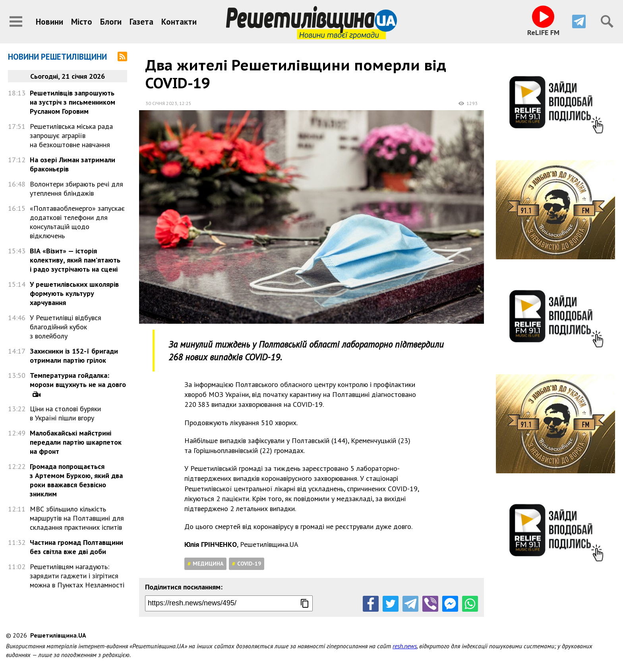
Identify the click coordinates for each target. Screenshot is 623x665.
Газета (141, 21)
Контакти (179, 21)
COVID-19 (249, 563)
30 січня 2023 (161, 103)
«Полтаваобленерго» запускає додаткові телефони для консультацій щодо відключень (77, 222)
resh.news (405, 646)
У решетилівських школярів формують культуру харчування (74, 293)
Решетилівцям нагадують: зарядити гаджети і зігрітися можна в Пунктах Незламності (77, 575)
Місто (81, 21)
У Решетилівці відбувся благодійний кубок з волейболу (65, 326)
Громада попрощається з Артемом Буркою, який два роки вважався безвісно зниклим (76, 480)
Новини (49, 21)
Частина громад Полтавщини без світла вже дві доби (76, 547)
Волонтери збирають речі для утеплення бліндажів (76, 188)
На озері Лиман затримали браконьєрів (72, 164)
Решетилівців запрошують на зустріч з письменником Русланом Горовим (72, 102)
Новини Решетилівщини (57, 56)
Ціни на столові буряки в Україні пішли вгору (65, 413)
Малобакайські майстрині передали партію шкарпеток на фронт (76, 442)
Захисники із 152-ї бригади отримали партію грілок (74, 355)
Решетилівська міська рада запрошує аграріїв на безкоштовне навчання (71, 135)
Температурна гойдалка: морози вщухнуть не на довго (78, 380)
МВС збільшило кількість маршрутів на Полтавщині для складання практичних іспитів (77, 518)
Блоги (111, 21)
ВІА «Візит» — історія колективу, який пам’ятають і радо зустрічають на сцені (75, 260)
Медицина (208, 563)
